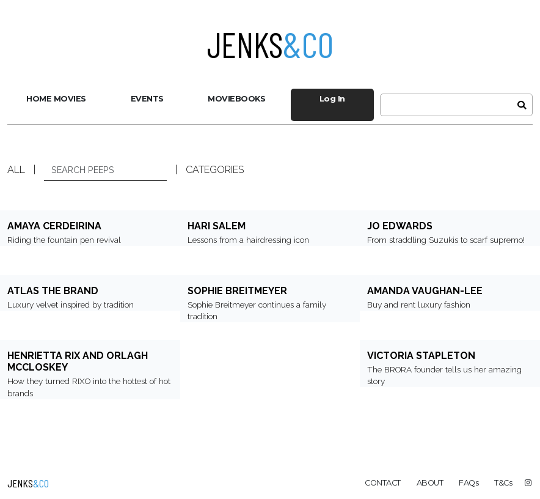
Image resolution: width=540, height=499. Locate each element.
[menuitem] (56, 99)
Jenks (270, 44)
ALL (16, 170)
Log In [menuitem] (332, 98)
